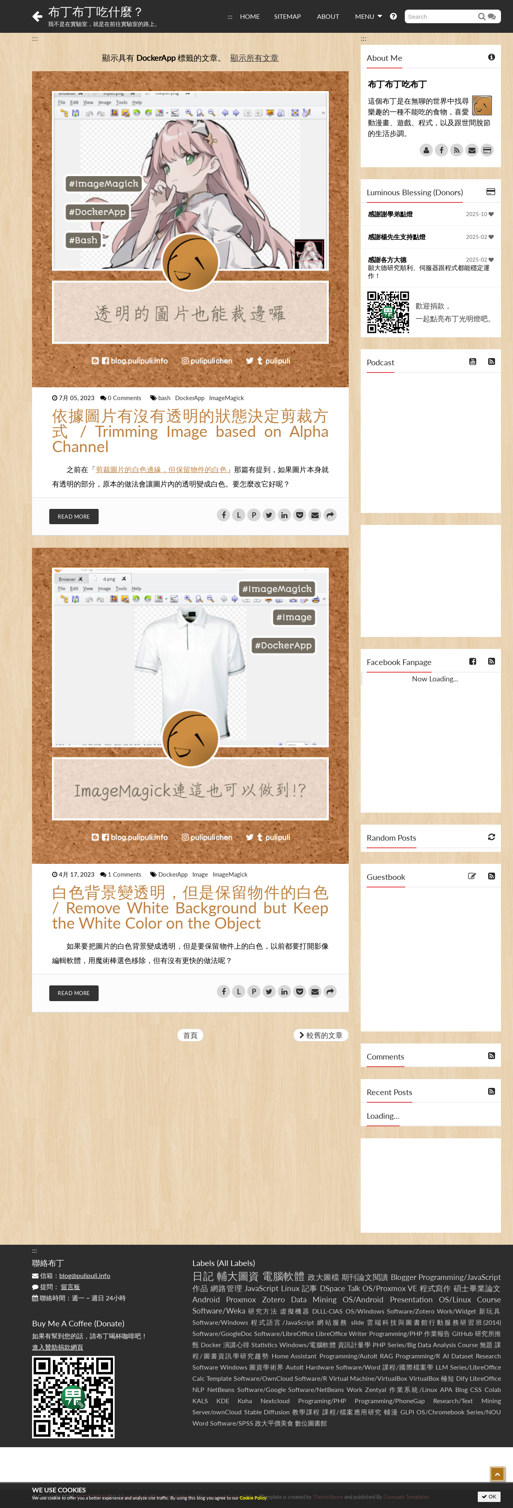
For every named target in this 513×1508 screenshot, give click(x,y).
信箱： (71, 1275)
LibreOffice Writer (341, 1333)
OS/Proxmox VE (389, 1288)
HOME (250, 16)
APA (446, 1389)
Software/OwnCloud (263, 1378)
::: (230, 16)
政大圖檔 (323, 1277)
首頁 (190, 1035)
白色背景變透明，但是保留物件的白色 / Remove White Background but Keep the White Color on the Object (190, 907)
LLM (442, 1367)
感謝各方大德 (387, 259)
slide (357, 1322)
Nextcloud (275, 1400)
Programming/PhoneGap (390, 1400)
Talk (353, 1288)
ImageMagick (226, 397)
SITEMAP (287, 16)
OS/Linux (455, 1299)
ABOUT (328, 16)
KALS (200, 1400)
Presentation (411, 1299)
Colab (493, 1389)
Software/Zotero (410, 1311)
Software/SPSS (231, 1423)
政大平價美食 (274, 1423)
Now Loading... (435, 678)
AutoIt (295, 1367)
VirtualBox (424, 1378)
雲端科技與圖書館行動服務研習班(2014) (434, 1322)
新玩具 (490, 1311)
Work (354, 1389)
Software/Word (358, 1367)
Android (206, 1299)
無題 (486, 1344)
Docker (211, 1344)
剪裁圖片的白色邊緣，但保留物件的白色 (161, 469)
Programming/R (418, 1356)
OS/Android (363, 1299)
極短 (447, 1378)
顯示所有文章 (254, 57)
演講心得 (236, 1344)
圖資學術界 (266, 1367)
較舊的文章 (321, 1035)
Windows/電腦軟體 (307, 1344)
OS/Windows (364, 1311)
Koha (245, 1400)
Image (201, 874)
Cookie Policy (253, 1497)
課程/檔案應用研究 (352, 1412)
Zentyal (375, 1389)
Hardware (320, 1367)
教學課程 (306, 1412)
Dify (462, 1378)
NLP (198, 1389)
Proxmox (241, 1299)
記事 (310, 1288)
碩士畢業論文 (477, 1288)
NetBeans (220, 1389)
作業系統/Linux (413, 1389)
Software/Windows (220, 1322)
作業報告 (437, 1333)
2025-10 (480, 214)
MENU (368, 16)
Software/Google (261, 1389)
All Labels (236, 1263)
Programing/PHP (322, 1400)
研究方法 (263, 1311)
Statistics (264, 1344)
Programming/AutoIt (348, 1356)
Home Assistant (294, 1356)
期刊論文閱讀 (364, 1277)
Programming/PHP (395, 1333)
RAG (386, 1356)
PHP (379, 1344)
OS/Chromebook (440, 1412)
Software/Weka (218, 1310)
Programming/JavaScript (459, 1277)
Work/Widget (456, 1311)
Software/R (311, 1378)
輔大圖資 (238, 1276)
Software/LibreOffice (284, 1333)
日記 (203, 1276)
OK (489, 1497)
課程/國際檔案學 (408, 1367)
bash (165, 397)
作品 (200, 1288)
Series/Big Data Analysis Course (433, 1344)
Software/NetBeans (316, 1389)
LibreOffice (485, 1378)
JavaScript (261, 1288)
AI (446, 1356)
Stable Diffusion (267, 1412)
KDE (222, 1400)
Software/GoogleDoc (222, 1333)
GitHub (462, 1333)
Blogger (403, 1277)
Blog (461, 1389)
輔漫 (391, 1412)
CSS (476, 1389)
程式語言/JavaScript (282, 1322)
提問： (56, 1286)
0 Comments (125, 397)
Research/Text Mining (467, 1400)
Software (205, 1367)
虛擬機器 (295, 1311)
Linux (290, 1288)
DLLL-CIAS (327, 1311)
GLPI (407, 1412)
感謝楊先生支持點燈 (397, 236)
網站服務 (332, 1322)
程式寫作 (435, 1288)
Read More (74, 516)
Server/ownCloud (217, 1412)
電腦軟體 (283, 1276)
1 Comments (125, 874)
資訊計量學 (354, 1344)
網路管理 (226, 1288)
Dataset (462, 1356)
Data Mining (314, 1299)
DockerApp (190, 397)
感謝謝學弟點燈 (390, 214)
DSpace (332, 1288)
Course (489, 1299)
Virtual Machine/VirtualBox (368, 1378)
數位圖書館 (311, 1423)
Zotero (273, 1299)
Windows (233, 1367)
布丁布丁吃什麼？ (96, 11)
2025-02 (480, 237)
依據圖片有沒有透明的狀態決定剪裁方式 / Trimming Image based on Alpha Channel (190, 430)
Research (488, 1356)
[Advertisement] (431, 581)
